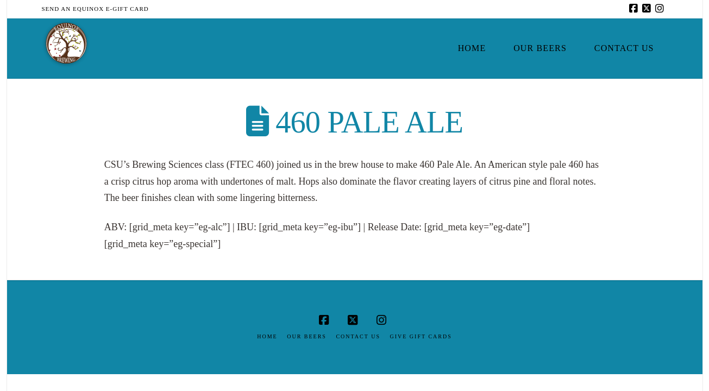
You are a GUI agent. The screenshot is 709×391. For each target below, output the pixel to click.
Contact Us (358, 336)
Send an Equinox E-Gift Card (95, 8)
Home (267, 336)
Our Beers (307, 336)
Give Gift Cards (420, 336)
